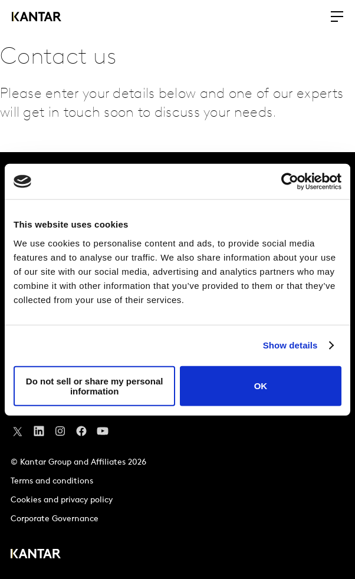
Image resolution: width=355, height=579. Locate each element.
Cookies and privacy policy (62, 500)
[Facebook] (81, 434)
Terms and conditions (52, 481)
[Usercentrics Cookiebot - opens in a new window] (289, 181)
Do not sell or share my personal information (94, 386)
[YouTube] (39, 434)
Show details (290, 345)
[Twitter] (18, 434)
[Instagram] (60, 434)
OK (261, 386)
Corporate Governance (54, 519)
